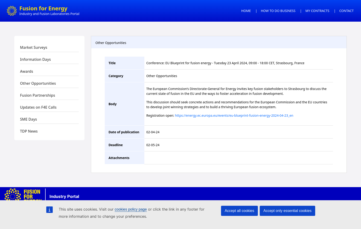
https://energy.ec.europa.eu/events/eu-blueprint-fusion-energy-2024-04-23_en (234, 115)
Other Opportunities (38, 83)
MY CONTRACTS (317, 11)
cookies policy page (131, 209)
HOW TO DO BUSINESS (278, 11)
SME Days (28, 119)
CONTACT (346, 11)
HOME (246, 11)
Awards (26, 71)
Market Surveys (33, 47)
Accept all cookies (239, 211)
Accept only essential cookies (287, 211)
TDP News (29, 131)
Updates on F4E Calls (38, 107)
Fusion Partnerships (37, 95)
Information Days (35, 59)
